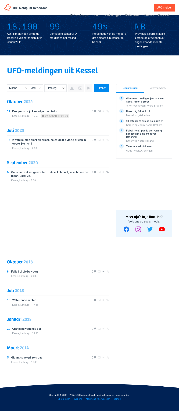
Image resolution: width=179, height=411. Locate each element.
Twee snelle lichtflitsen (139, 146)
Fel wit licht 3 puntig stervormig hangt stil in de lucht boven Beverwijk (144, 133)
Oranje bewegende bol (26, 328)
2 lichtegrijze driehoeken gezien (144, 120)
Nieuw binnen (130, 88)
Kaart (97, 15)
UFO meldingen (80, 15)
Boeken (149, 15)
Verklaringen (113, 15)
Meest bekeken (158, 88)
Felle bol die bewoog (24, 271)
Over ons (77, 399)
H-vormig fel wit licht (138, 111)
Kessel (15, 116)
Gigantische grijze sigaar (27, 357)
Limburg (25, 116)
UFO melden (64, 399)
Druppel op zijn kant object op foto (34, 111)
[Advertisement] (58, 218)
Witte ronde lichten (24, 300)
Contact (117, 399)
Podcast (163, 15)
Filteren (101, 88)
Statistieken (132, 15)
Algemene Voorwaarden (98, 399)
